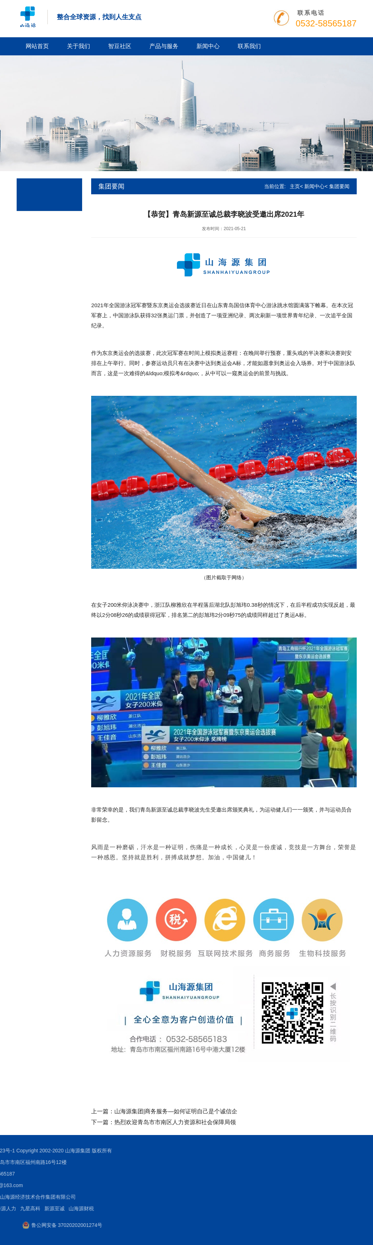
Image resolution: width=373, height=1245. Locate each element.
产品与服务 (163, 46)
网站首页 (37, 46)
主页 (295, 186)
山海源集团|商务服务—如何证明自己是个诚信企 (175, 1111)
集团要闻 (339, 186)
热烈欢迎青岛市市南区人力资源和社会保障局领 (175, 1122)
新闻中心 (208, 46)
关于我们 (78, 46)
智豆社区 (119, 46)
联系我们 (249, 46)
